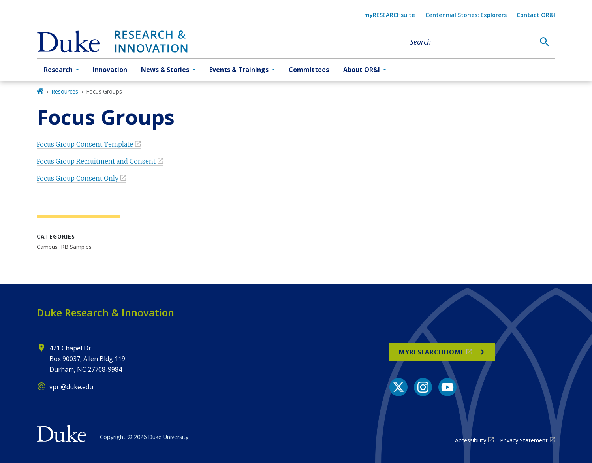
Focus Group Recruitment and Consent (96, 161)
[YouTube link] (447, 387)
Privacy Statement (524, 440)
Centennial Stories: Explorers (466, 15)
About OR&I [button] (361, 69)
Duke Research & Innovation (105, 312)
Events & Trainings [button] (239, 69)
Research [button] (58, 69)
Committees (309, 69)
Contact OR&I (536, 15)
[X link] (398, 387)
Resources (64, 91)
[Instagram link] (423, 387)
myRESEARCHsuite (389, 15)
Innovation (110, 69)
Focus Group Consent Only (77, 178)
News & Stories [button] (165, 69)
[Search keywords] (467, 42)
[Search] (544, 42)
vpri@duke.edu (71, 386)
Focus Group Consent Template (85, 144)
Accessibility (470, 440)
